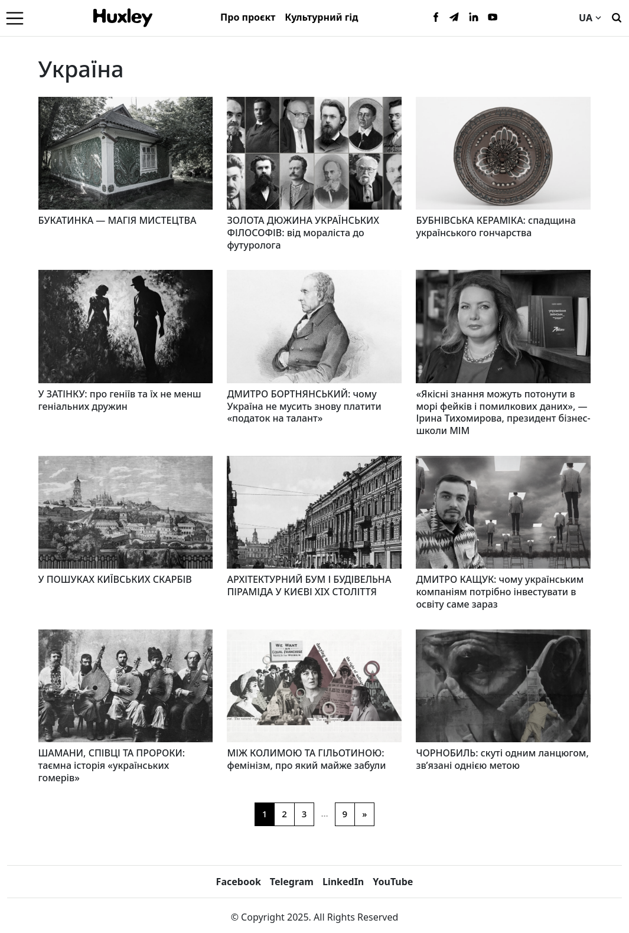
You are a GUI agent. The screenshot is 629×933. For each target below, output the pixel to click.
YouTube (393, 881)
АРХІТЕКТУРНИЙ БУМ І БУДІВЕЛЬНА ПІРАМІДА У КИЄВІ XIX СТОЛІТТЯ (309, 585)
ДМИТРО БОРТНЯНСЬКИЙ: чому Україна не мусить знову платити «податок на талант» (304, 406)
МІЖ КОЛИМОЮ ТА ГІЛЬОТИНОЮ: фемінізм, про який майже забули (306, 759)
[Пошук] (616, 16)
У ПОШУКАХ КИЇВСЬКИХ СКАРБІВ (115, 579)
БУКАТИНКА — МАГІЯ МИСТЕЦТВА (117, 220)
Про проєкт (247, 17)
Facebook (238, 881)
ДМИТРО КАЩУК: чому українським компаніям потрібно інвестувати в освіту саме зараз (500, 592)
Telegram (292, 881)
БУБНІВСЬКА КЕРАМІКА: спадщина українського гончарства (495, 226)
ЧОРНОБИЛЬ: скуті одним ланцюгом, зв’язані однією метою (502, 759)
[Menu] (15, 17)
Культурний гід (321, 17)
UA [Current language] (590, 17)
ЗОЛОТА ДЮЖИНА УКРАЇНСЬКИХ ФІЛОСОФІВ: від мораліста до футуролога (303, 233)
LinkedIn (343, 881)
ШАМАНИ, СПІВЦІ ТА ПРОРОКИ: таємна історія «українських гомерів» (111, 765)
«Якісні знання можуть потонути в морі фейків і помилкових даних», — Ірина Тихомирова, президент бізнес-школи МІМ (503, 412)
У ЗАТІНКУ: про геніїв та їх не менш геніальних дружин (119, 400)
